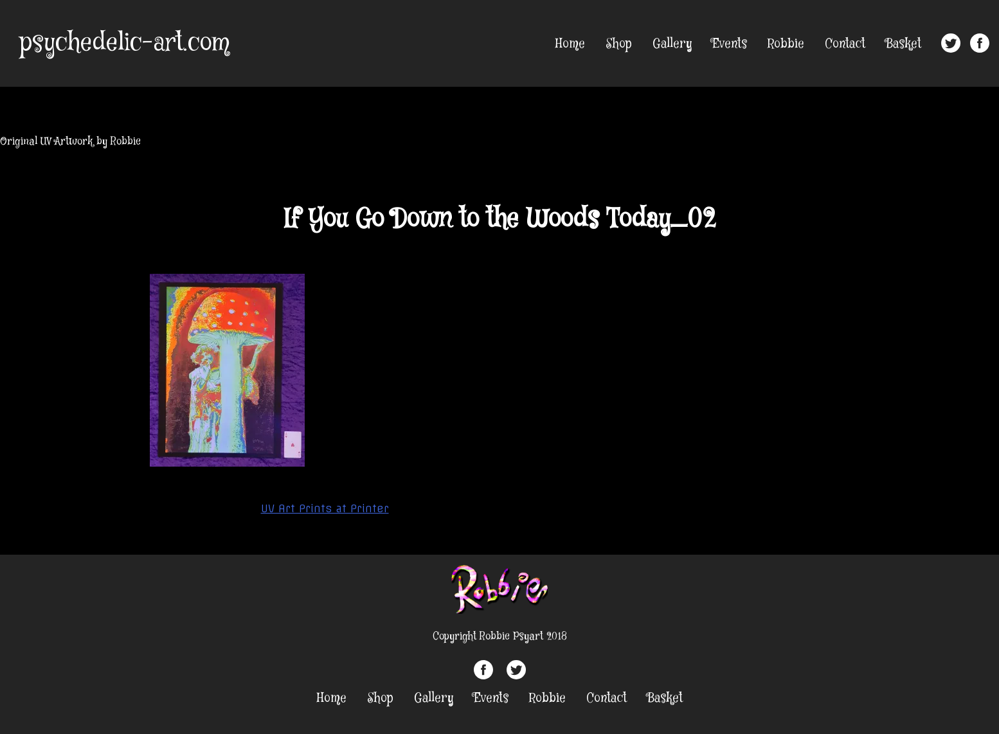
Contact (845, 44)
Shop (619, 44)
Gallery (672, 44)
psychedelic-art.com (124, 43)
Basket (903, 44)
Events (729, 44)
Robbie (786, 44)
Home (570, 44)
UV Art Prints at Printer (325, 508)
